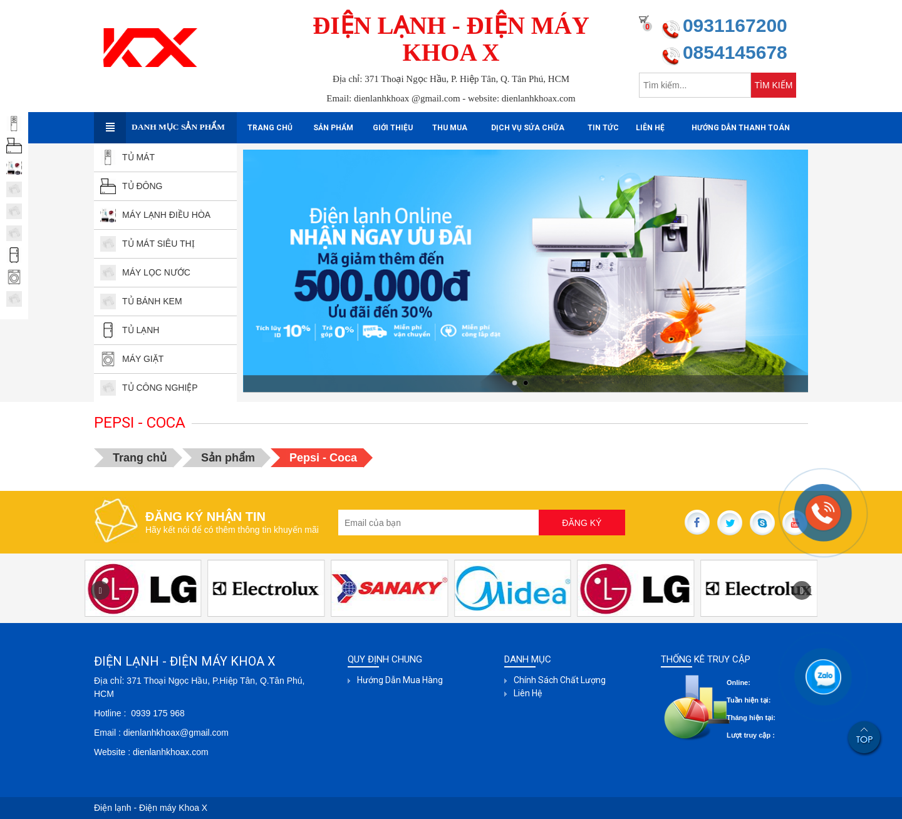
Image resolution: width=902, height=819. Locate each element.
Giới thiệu (393, 127)
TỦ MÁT (127, 157)
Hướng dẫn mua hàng (400, 680)
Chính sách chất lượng (560, 680)
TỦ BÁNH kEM (141, 301)
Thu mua (449, 127)
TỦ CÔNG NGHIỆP (149, 388)
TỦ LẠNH (129, 330)
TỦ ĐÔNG (131, 186)
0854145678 (735, 52)
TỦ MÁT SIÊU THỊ (147, 244)
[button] (801, 590)
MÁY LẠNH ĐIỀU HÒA (155, 215)
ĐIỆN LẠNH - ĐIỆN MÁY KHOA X (451, 39)
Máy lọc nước (145, 272)
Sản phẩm (333, 127)
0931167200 (735, 25)
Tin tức (603, 127)
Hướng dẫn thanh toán (741, 127)
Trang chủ (270, 127)
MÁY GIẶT (131, 359)
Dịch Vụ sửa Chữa (527, 127)
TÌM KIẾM (774, 85)
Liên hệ (650, 127)
